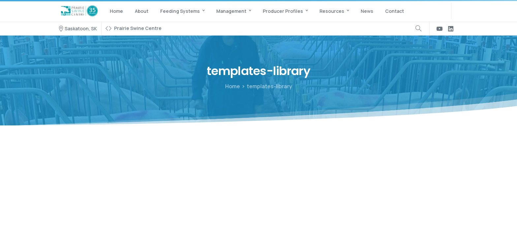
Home (231, 86)
